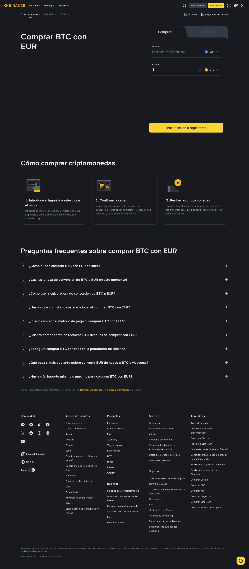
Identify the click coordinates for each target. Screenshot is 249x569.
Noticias (70, 439)
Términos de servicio (91, 389)
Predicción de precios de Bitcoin (208, 464)
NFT (109, 456)
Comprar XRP (198, 490)
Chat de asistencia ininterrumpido (167, 478)
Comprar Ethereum (201, 501)
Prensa (69, 445)
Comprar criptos (115, 428)
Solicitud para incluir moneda (122, 505)
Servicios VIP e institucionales (123, 511)
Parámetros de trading (161, 515)
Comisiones (155, 499)
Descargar (154, 423)
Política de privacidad (118, 389)
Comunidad (72, 492)
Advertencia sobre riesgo (79, 497)
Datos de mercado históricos (164, 454)
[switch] (31, 470)
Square (64, 5)
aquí (46, 551)
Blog (68, 486)
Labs (109, 517)
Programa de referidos (161, 439)
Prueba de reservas (159, 460)
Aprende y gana (199, 423)
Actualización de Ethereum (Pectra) (209, 449)
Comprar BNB (198, 485)
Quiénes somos (74, 423)
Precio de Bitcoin (200, 438)
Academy (112, 439)
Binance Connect (116, 522)
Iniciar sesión (198, 5)
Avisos (69, 503)
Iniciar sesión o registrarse (186, 127)
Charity (111, 472)
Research (112, 467)
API (151, 504)
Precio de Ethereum (201, 443)
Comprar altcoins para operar (206, 507)
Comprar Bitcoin (199, 479)
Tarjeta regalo (114, 445)
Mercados (34, 5)
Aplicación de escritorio (161, 428)
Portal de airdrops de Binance (165, 521)
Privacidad (71, 475)
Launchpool (113, 450)
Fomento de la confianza (79, 481)
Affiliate (153, 434)
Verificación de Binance (161, 510)
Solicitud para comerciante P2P (123, 490)
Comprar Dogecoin (201, 496)
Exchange (112, 423)
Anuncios (71, 434)
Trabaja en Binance (76, 428)
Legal (68, 450)
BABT (110, 461)
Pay (109, 434)
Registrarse (216, 5)
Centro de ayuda (158, 483)
